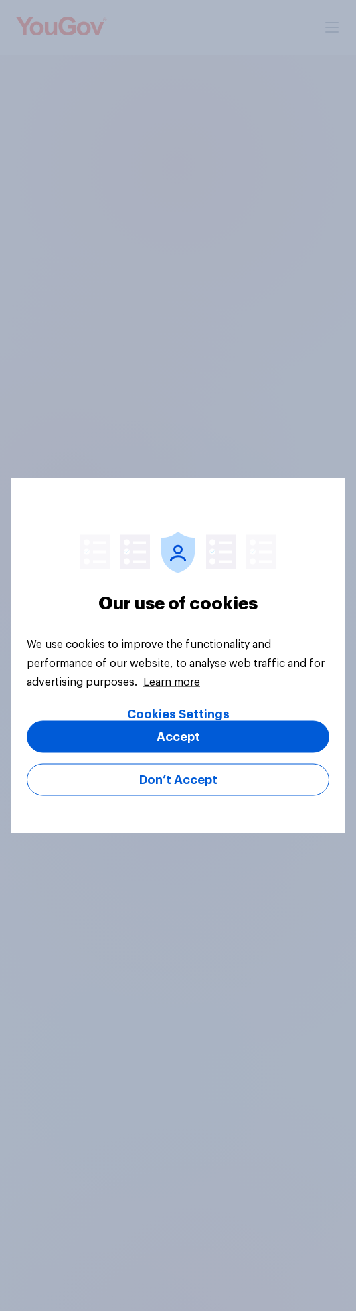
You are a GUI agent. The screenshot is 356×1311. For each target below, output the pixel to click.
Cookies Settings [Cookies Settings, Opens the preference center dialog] (178, 714)
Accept (178, 737)
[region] (178, 655)
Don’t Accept (178, 780)
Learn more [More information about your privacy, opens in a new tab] (171, 682)
